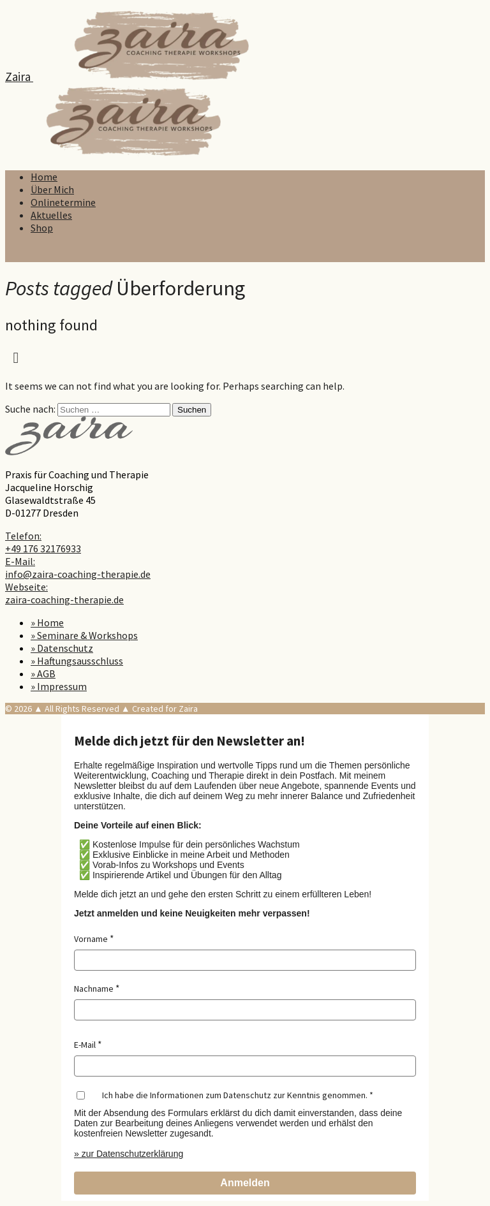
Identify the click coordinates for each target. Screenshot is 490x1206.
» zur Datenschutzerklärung (128, 1154)
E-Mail (85, 1044)
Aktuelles (51, 215)
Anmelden (244, 1182)
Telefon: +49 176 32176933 (43, 542)
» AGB (43, 673)
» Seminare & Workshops (84, 635)
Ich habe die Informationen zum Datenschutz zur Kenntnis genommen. (235, 1095)
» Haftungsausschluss (77, 660)
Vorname (91, 939)
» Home (47, 622)
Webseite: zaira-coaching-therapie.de (64, 593)
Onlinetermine (63, 202)
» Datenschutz (62, 648)
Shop (42, 227)
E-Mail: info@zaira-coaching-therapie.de (78, 567)
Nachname (94, 988)
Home (44, 176)
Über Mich (52, 189)
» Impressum (59, 686)
